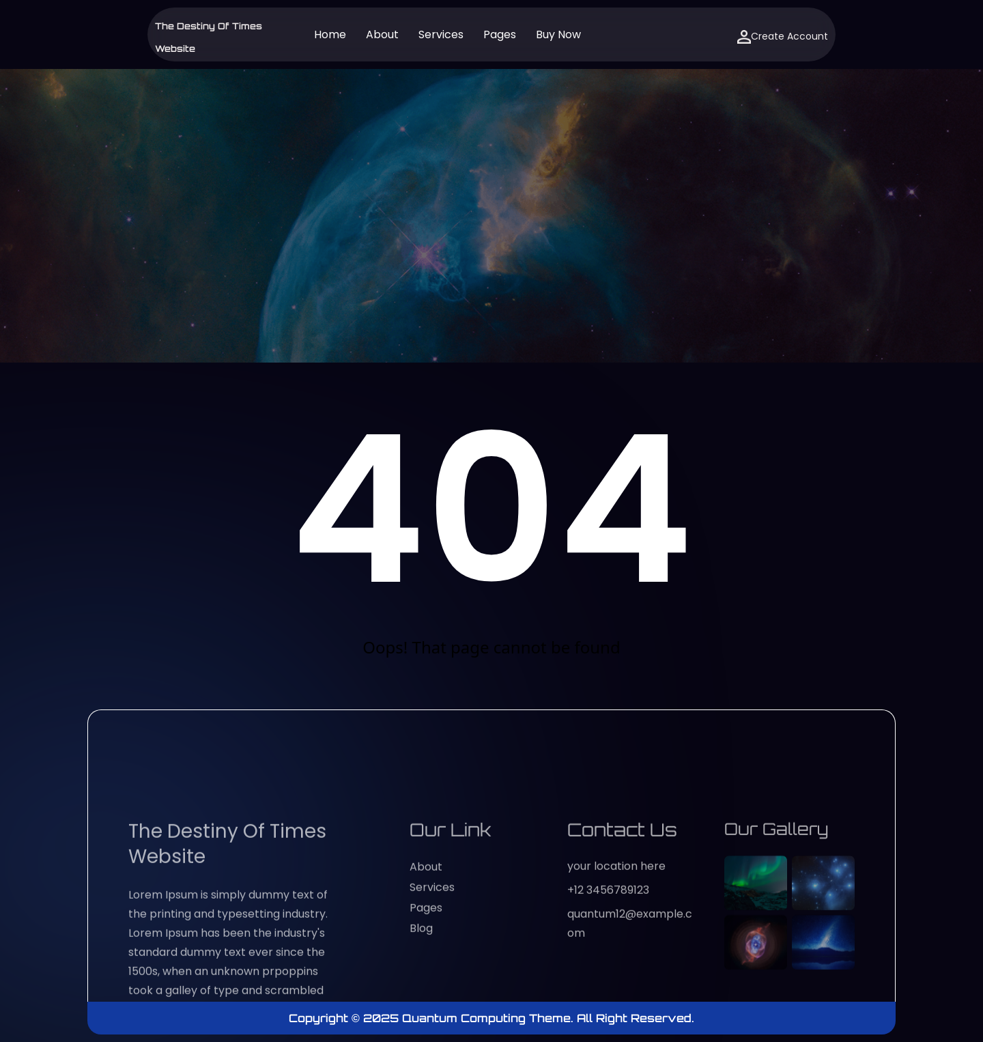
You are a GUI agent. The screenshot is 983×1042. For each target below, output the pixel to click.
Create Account (782, 36)
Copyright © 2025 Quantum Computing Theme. (433, 1018)
